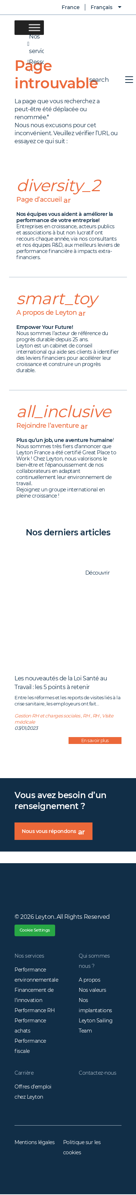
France (65, 7)
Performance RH (34, 1011)
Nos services (29, 957)
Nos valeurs (92, 991)
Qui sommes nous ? (94, 962)
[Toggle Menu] (34, 27)
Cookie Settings (36, 930)
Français (101, 7)
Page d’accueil (43, 200)
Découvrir (101, 573)
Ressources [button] (29, 62)
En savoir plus (95, 740)
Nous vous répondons (57, 834)
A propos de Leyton (51, 313)
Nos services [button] (29, 44)
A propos (89, 981)
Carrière (24, 1074)
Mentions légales (34, 1143)
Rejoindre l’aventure (52, 426)
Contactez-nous (97, 1074)
